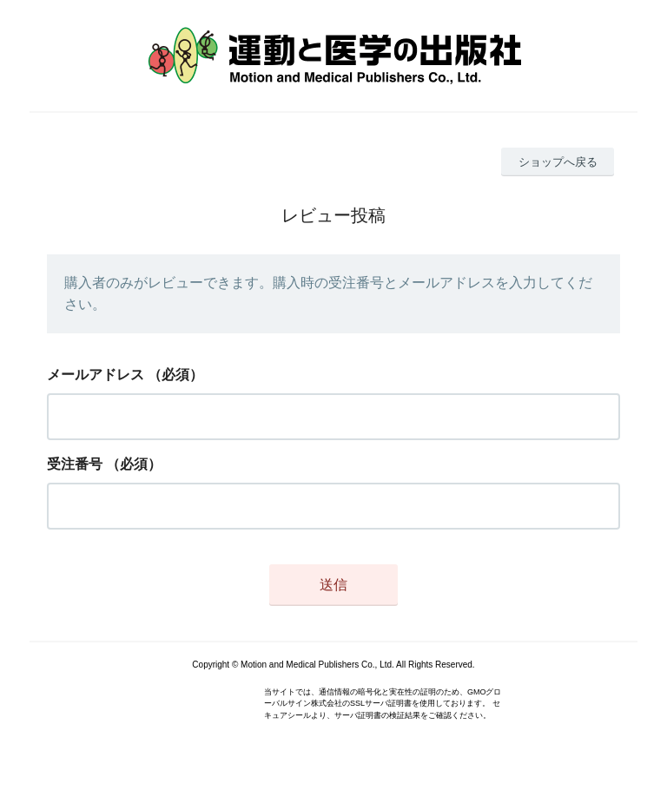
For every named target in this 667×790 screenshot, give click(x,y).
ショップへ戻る (558, 161)
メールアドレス (95, 374)
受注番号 (74, 464)
